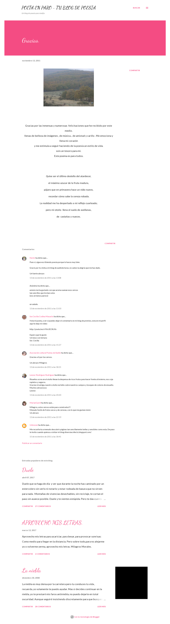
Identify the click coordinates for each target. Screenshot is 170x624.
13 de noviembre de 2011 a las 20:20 (45, 395)
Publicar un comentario (32, 443)
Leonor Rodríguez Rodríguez (42, 375)
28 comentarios (43, 606)
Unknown (34, 425)
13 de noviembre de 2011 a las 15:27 (45, 345)
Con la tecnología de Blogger (85, 617)
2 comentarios (42, 554)
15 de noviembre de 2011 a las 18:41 (45, 436)
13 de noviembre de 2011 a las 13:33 (45, 308)
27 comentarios (43, 506)
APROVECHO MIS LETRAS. (52, 522)
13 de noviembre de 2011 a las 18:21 (45, 367)
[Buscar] (136, 8)
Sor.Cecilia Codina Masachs (41, 316)
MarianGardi (35, 402)
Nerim (32, 258)
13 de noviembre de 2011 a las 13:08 (45, 278)
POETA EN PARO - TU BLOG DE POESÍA (59, 7)
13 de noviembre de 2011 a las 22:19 (45, 417)
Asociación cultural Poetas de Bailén (45, 353)
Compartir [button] (134, 70)
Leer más (101, 506)
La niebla (31, 570)
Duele (28, 470)
